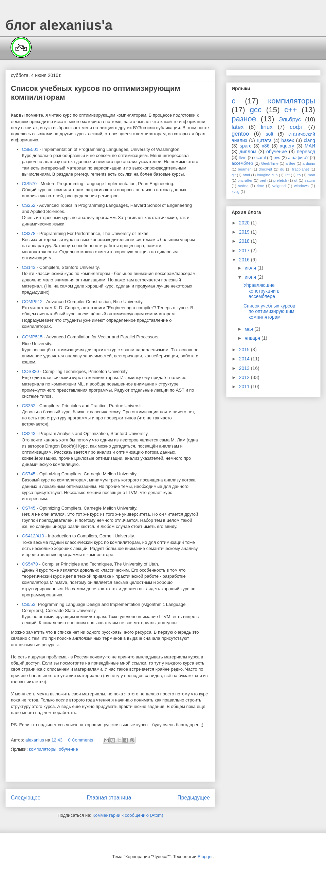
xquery (287, 146)
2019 (245, 232)
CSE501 (30, 149)
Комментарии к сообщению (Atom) (128, 815)
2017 (245, 250)
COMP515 (32, 336)
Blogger (205, 856)
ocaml (260, 157)
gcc (255, 109)
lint (287, 175)
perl (263, 180)
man (311, 175)
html (246, 175)
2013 (245, 368)
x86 (266, 146)
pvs (277, 157)
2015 (245, 349)
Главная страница (109, 797)
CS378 (29, 233)
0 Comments (80, 740)
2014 (245, 358)
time (260, 186)
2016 (245, 259)
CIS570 (29, 183)
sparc (245, 146)
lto (299, 175)
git (234, 175)
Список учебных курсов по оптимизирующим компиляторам (269, 311)
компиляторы (42, 749)
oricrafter (244, 180)
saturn (310, 180)
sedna (243, 186)
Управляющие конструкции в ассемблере (261, 290)
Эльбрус (290, 119)
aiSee (290, 163)
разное (244, 119)
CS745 (29, 473)
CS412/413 (33, 535)
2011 (245, 386)
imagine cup (267, 175)
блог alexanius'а (58, 25)
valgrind (279, 186)
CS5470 (30, 564)
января (252, 338)
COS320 (30, 371)
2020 (245, 222)
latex (237, 127)
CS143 (29, 267)
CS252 (29, 205)
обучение (68, 749)
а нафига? (298, 157)
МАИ (310, 146)
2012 (245, 377)
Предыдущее (194, 797)
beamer (244, 169)
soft (269, 134)
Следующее (25, 797)
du (282, 169)
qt (295, 180)
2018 (245, 241)
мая (249, 329)
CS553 (29, 604)
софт (296, 127)
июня (250, 277)
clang (309, 140)
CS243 (29, 433)
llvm (242, 157)
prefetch (280, 180)
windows (301, 186)
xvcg (235, 192)
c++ (290, 109)
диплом (247, 151)
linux (267, 127)
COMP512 (32, 301)
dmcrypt (265, 169)
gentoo (240, 134)
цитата (264, 140)
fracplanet (300, 169)
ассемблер (242, 163)
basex (288, 140)
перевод (306, 151)
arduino (309, 163)
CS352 (29, 405)
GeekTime (269, 163)
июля (250, 268)
